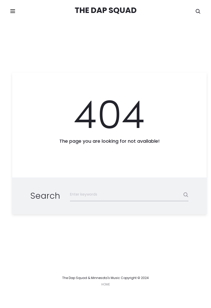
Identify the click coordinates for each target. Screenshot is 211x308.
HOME (105, 284)
